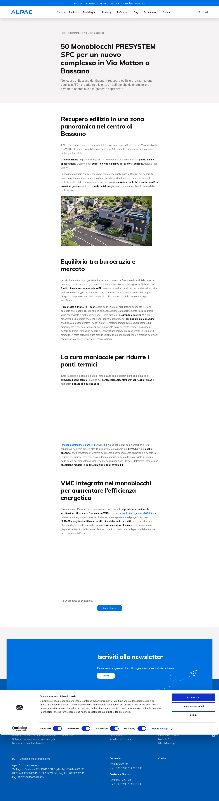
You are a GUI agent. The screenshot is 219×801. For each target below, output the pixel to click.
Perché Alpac (89, 12)
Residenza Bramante (120, 739)
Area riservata (91, 3)
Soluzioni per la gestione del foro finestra (34, 735)
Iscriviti (106, 675)
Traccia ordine (124, 3)
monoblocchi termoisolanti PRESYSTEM (83, 444)
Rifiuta (193, 781)
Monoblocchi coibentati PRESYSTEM (31, 727)
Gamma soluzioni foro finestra (28, 743)
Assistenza (140, 3)
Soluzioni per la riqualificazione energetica (34, 739)
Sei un (60, 12)
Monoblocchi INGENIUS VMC (27, 722)
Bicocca (113, 722)
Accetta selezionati (193, 772)
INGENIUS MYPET (21, 731)
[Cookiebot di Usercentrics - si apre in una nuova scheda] (19, 795)
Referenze (122, 12)
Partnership (67, 731)
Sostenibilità (67, 735)
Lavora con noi (106, 3)
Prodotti (73, 12)
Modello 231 (165, 739)
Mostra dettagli (160, 795)
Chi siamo (78, 3)
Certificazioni (68, 727)
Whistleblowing (166, 743)
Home (64, 33)
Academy (106, 12)
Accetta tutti (193, 764)
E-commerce (150, 12)
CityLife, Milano (117, 727)
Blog (136, 12)
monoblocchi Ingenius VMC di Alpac (138, 513)
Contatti (166, 12)
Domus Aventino (118, 731)
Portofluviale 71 (117, 735)
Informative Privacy (168, 735)
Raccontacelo (109, 608)
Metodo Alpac (68, 722)
